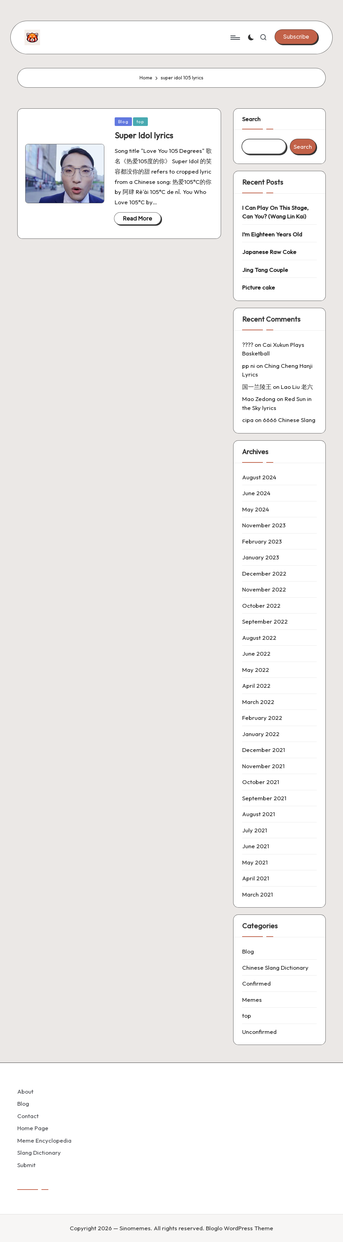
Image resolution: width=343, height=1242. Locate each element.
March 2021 (257, 894)
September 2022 (265, 621)
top (140, 121)
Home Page (32, 1128)
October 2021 (260, 781)
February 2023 (262, 541)
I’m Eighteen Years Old (272, 234)
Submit (26, 1164)
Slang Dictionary (39, 1152)
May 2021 (255, 862)
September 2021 (264, 798)
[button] (296, 36)
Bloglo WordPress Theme (239, 1228)
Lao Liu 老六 (297, 386)
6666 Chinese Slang (289, 419)
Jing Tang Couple (265, 269)
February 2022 (262, 717)
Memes (252, 999)
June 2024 (256, 493)
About (25, 1091)
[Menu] (234, 37)
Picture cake (258, 287)
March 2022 (258, 701)
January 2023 (260, 557)
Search (251, 119)
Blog (123, 121)
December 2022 (264, 573)
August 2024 (259, 477)
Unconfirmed (259, 1031)
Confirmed (256, 983)
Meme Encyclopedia (44, 1140)
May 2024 (255, 509)
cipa (248, 419)
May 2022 (255, 669)
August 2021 (258, 814)
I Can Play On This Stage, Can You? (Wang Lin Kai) (275, 212)
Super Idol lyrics (144, 135)
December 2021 (263, 749)
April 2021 (255, 878)
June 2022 (256, 653)
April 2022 (256, 685)
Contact (28, 1115)
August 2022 (259, 637)
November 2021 (263, 766)
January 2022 (260, 733)
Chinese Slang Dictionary (275, 967)
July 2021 (254, 830)
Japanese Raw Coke (269, 251)
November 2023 (264, 525)
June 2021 (255, 846)
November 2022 (264, 589)
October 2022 (261, 605)
